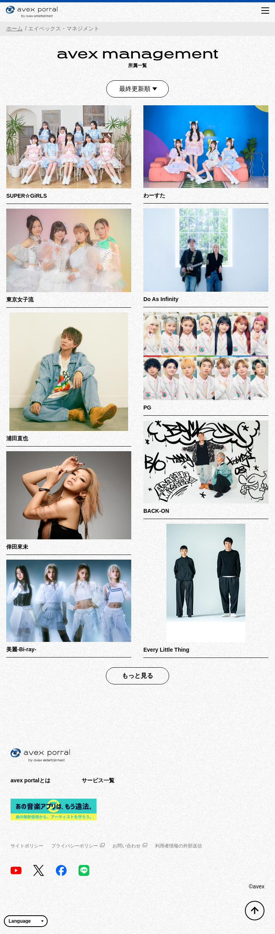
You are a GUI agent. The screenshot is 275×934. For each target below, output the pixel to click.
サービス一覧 (98, 780)
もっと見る (137, 675)
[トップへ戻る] (254, 910)
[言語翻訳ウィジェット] (26, 921)
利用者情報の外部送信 (178, 846)
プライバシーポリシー (78, 846)
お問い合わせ (129, 846)
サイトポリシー (27, 846)
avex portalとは (30, 780)
